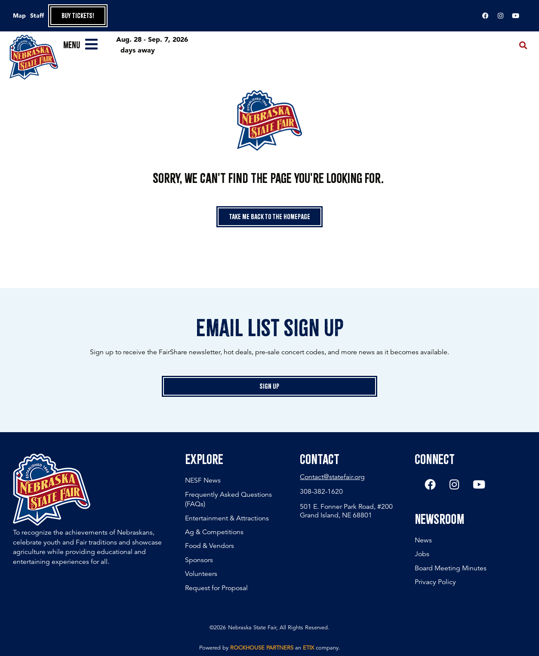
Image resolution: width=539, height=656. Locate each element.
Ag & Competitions (214, 532)
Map (19, 15)
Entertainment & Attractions (227, 518)
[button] (523, 45)
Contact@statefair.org (332, 477)
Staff (37, 15)
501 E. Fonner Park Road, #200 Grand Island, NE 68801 (346, 510)
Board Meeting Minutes (451, 568)
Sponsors (199, 560)
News (423, 540)
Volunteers (201, 573)
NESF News (203, 480)
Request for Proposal (216, 588)
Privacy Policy (435, 582)
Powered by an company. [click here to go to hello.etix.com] (269, 647)
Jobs (422, 554)
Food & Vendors (209, 546)
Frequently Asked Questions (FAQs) (228, 499)
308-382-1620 (321, 491)
